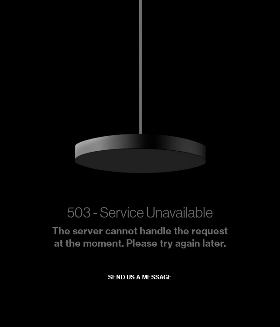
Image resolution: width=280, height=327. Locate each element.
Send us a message (140, 277)
